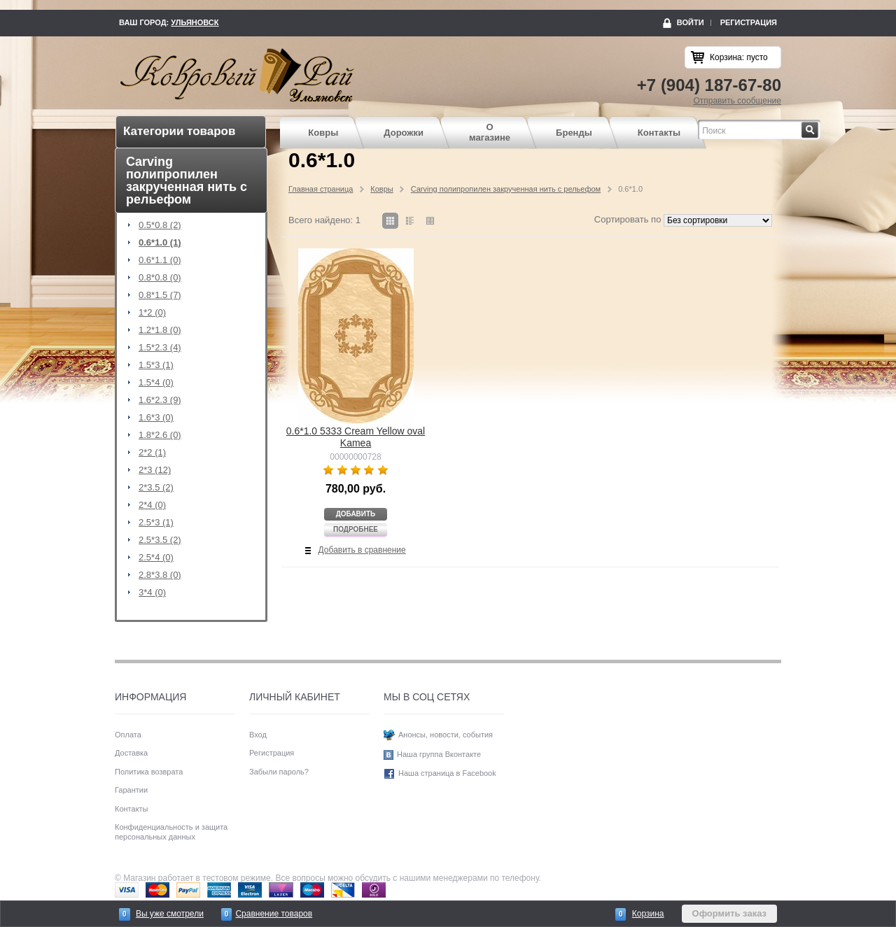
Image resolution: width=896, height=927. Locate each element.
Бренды (574, 132)
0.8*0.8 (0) (160, 278)
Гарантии (131, 790)
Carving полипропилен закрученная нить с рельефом (506, 189)
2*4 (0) (152, 505)
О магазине (489, 132)
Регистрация (748, 22)
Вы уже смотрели (170, 914)
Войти (690, 22)
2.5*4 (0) (156, 557)
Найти (818, 126)
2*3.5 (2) (156, 488)
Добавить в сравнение (362, 550)
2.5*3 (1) (156, 523)
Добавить (356, 514)
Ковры (323, 132)
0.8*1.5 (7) (160, 295)
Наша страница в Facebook (447, 773)
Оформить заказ (729, 913)
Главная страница (320, 189)
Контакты (659, 132)
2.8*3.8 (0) (160, 575)
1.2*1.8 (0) (160, 330)
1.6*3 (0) (156, 418)
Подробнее (355, 529)
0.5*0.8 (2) (160, 225)
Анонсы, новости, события (445, 734)
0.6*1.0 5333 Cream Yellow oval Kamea (355, 436)
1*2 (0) (152, 313)
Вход (258, 734)
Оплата (128, 734)
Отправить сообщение (737, 101)
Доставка (131, 753)
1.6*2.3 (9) (160, 400)
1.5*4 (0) (156, 383)
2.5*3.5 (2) (160, 540)
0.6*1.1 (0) (160, 260)
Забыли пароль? (279, 771)
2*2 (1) (152, 453)
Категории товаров (179, 131)
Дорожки (404, 132)
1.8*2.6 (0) (160, 435)
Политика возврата (149, 771)
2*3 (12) (155, 470)
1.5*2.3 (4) (160, 348)
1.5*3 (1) (156, 365)
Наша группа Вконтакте (439, 754)
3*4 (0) (152, 592)
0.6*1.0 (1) (160, 243)
